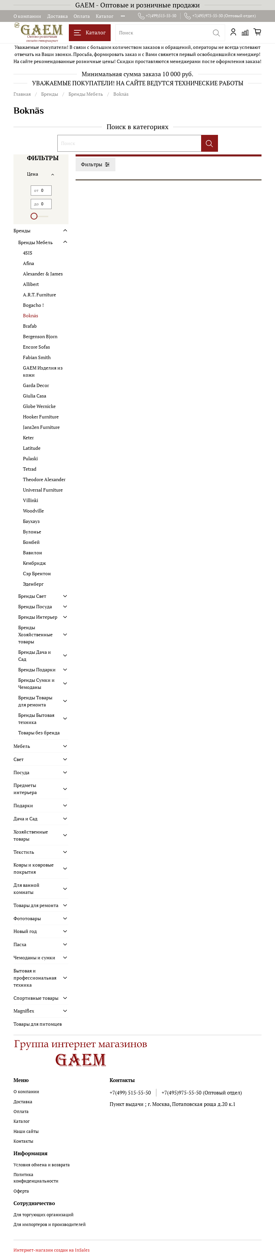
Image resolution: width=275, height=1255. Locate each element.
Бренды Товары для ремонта (35, 701)
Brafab (30, 326)
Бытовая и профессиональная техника (34, 977)
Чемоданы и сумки (34, 957)
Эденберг (33, 584)
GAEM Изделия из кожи (43, 371)
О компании (27, 16)
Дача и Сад (25, 818)
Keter (28, 437)
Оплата (82, 16)
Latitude (31, 448)
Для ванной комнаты (26, 888)
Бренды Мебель (85, 94)
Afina (28, 263)
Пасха (19, 944)
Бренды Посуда (35, 606)
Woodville (33, 510)
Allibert (31, 284)
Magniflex (23, 1011)
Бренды (49, 94)
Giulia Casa (34, 395)
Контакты (23, 1141)
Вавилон (32, 552)
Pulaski (30, 458)
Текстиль (23, 852)
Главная (22, 94)
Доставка (57, 16)
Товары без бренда (39, 732)
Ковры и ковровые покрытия (33, 868)
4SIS (27, 253)
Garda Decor (36, 385)
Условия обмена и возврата (41, 1165)
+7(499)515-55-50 (157, 16)
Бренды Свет (32, 596)
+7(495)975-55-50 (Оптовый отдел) (220, 16)
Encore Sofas (36, 347)
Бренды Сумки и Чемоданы (36, 683)
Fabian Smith (37, 357)
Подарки (23, 805)
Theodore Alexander (44, 479)
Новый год (25, 931)
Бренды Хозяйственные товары (35, 634)
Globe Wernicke (39, 406)
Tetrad (29, 469)
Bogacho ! (33, 305)
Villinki (30, 500)
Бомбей (31, 542)
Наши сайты (26, 1131)
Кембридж (34, 563)
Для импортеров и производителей (49, 1224)
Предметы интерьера (25, 788)
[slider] (34, 216)
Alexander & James (43, 273)
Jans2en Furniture (41, 427)
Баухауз (31, 521)
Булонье (32, 531)
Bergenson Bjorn (40, 336)
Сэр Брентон (37, 573)
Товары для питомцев (37, 1024)
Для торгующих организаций (43, 1215)
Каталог (104, 16)
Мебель (21, 746)
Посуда (21, 772)
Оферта (21, 1191)
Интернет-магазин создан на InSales (51, 1250)
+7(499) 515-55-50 (130, 1092)
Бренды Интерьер (37, 617)
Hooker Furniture (41, 416)
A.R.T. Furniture (39, 294)
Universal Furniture (43, 490)
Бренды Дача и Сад (34, 655)
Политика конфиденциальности (35, 1178)
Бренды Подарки (37, 669)
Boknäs (30, 315)
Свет (18, 759)
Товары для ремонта (35, 905)
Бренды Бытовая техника (36, 718)
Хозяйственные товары (30, 835)
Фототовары (27, 918)
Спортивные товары (35, 998)
